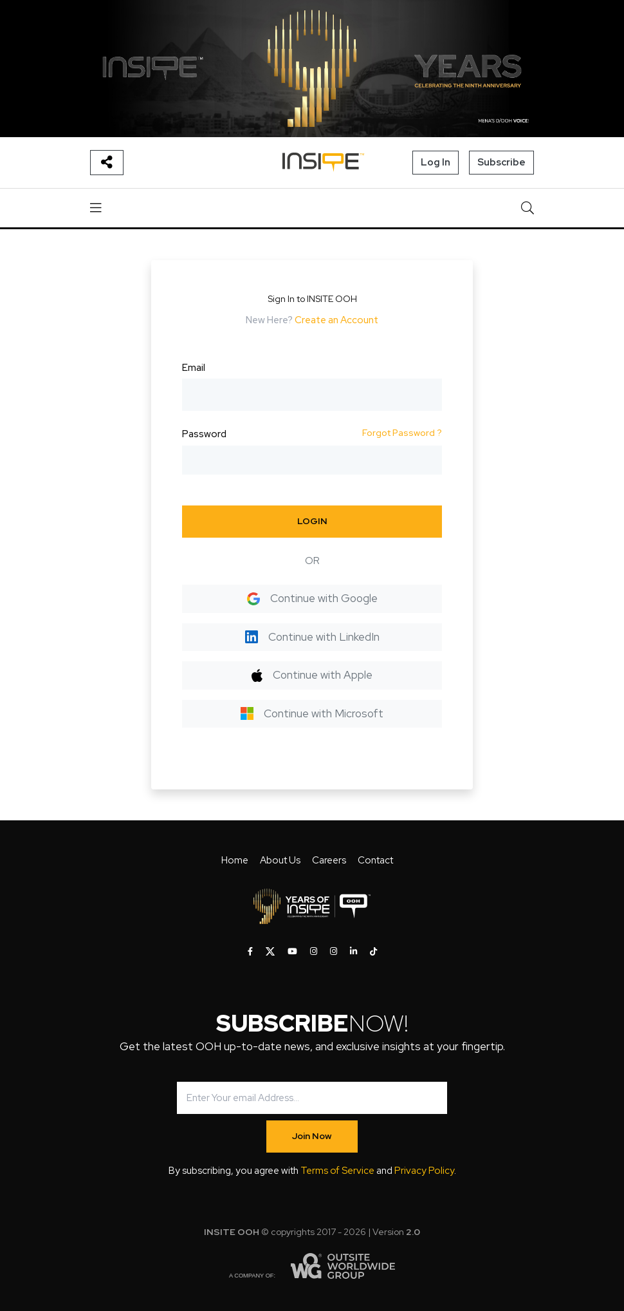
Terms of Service (337, 1170)
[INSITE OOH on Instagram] (313, 952)
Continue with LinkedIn (312, 637)
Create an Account (336, 320)
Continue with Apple (312, 675)
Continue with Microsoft (312, 713)
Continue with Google (312, 598)
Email (193, 367)
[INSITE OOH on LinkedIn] (353, 952)
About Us (280, 860)
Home (234, 860)
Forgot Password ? (402, 433)
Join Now (312, 1136)
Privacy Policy (424, 1170)
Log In (435, 162)
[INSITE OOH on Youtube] (292, 952)
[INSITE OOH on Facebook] (250, 952)
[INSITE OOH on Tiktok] (373, 952)
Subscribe (501, 162)
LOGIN (312, 521)
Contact (375, 860)
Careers (329, 860)
